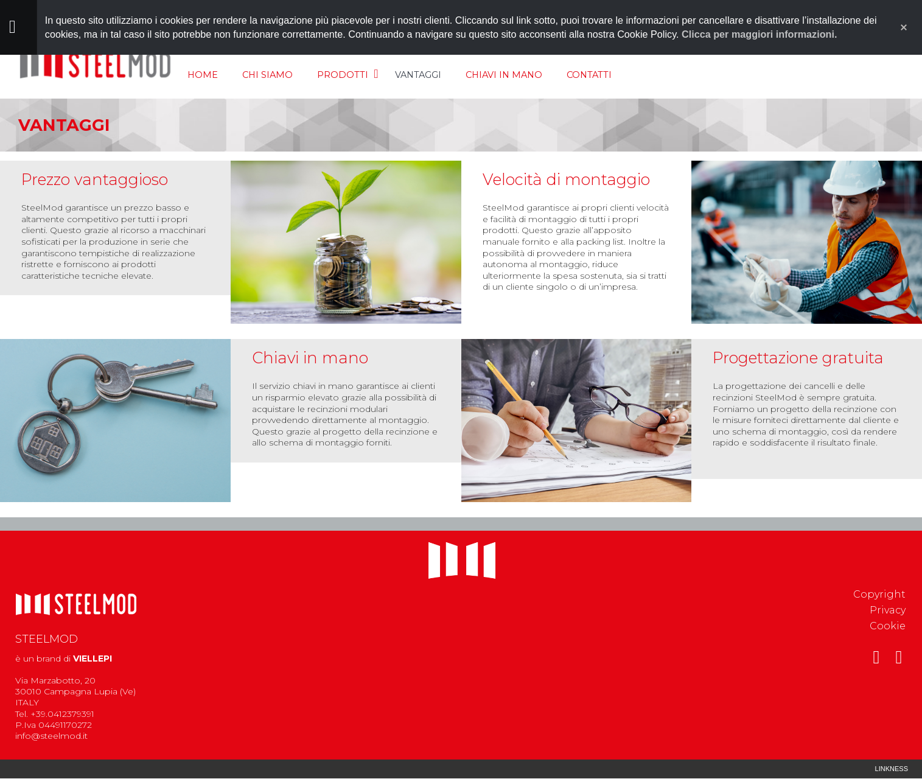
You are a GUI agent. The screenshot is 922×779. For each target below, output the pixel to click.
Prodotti (342, 74)
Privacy (888, 610)
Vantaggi (418, 74)
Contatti (589, 74)
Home (202, 74)
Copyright (879, 594)
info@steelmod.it (51, 735)
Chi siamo (267, 74)
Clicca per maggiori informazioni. (759, 34)
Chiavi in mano (504, 74)
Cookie (888, 626)
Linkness (891, 768)
